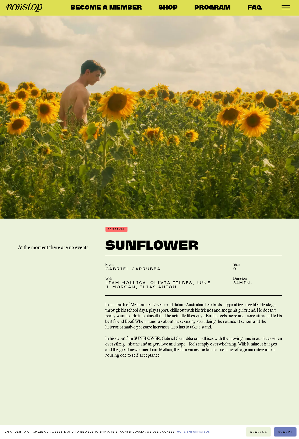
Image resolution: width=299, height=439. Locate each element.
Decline (258, 431)
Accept (285, 431)
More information (193, 431)
